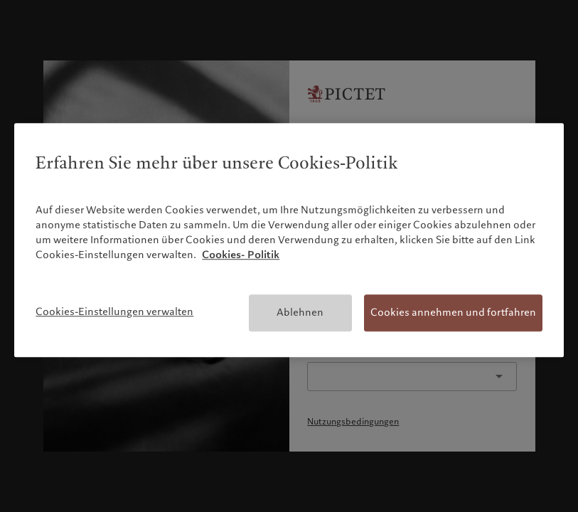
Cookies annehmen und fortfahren (453, 312)
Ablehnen (300, 312)
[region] (288, 240)
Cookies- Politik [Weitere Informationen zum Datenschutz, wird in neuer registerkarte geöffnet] (240, 254)
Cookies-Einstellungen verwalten (114, 311)
